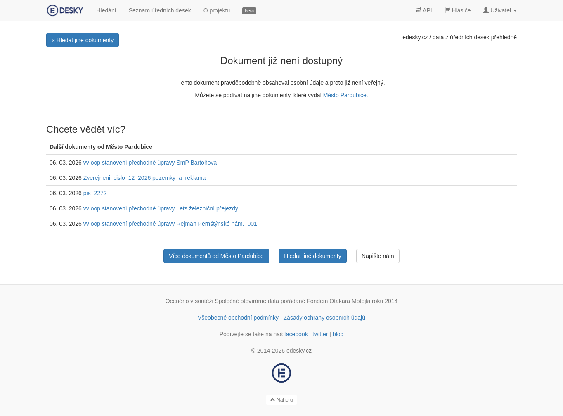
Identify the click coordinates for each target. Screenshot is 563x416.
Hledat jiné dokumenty (312, 256)
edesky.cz (415, 37)
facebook (296, 334)
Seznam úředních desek (160, 10)
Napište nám (378, 256)
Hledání (106, 10)
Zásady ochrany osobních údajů (324, 317)
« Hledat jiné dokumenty (83, 40)
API (424, 10)
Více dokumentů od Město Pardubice (216, 256)
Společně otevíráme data (247, 301)
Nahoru (281, 400)
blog (338, 334)
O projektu (216, 10)
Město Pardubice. (345, 95)
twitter (320, 334)
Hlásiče (458, 10)
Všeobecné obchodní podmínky (238, 317)
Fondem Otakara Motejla (338, 301)
